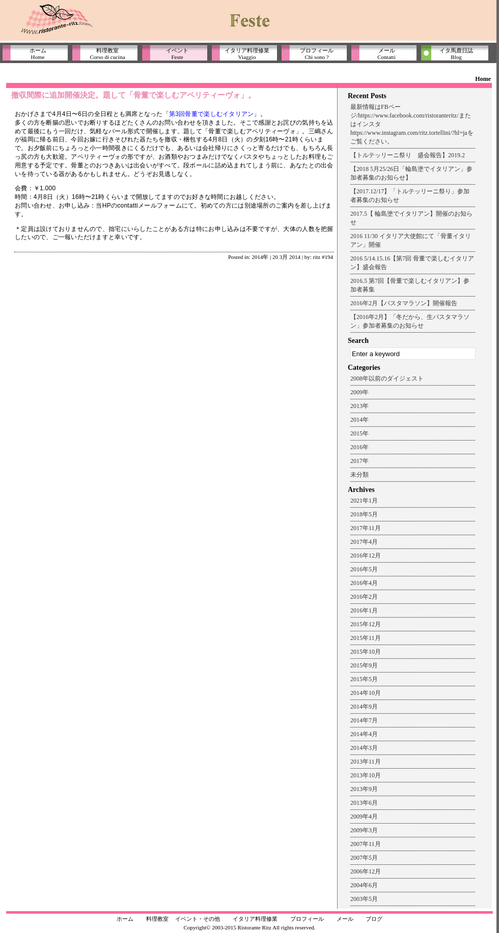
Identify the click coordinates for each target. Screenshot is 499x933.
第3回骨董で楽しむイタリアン (211, 114)
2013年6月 (364, 802)
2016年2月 (364, 596)
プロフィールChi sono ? (317, 53)
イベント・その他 (197, 919)
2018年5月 (364, 514)
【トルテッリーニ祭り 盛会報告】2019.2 (407, 155)
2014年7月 (364, 720)
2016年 (359, 447)
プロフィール (307, 919)
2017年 (359, 460)
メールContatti (386, 53)
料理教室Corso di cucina (107, 53)
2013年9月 (364, 789)
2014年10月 (365, 692)
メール (345, 919)
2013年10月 (365, 775)
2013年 (359, 406)
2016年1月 (364, 610)
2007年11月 (365, 844)
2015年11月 (365, 638)
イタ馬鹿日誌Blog (456, 53)
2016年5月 (364, 569)
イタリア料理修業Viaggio (247, 53)
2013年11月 (365, 761)
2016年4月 (364, 583)
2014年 (260, 257)
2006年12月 (365, 871)
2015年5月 (364, 679)
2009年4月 (364, 816)
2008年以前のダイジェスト (387, 378)
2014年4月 (364, 734)
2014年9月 (364, 706)
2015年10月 (365, 651)
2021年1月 (364, 500)
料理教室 (157, 919)
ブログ (374, 919)
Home (483, 78)
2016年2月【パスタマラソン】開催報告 (403, 303)
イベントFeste (177, 53)
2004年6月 (364, 885)
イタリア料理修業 (255, 919)
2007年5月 (364, 857)
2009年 (359, 392)
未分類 (359, 474)
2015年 (359, 433)
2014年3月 (364, 747)
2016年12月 (365, 555)
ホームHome (38, 53)
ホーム (125, 919)
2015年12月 (365, 624)
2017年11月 (365, 528)
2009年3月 (364, 830)
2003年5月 (364, 898)
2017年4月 (364, 541)
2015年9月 (364, 665)
